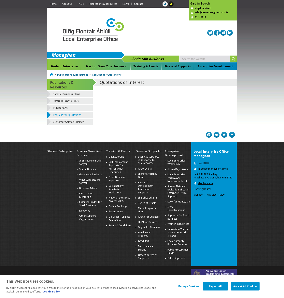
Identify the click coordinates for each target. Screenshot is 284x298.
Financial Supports (177, 66)
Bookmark (224, 135)
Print (209, 135)
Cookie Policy (51, 295)
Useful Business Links (65, 101)
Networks (84, 210)
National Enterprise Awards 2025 (119, 199)
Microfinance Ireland (145, 248)
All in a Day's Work (177, 169)
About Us (67, 3)
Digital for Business (149, 227)
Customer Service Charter (68, 121)
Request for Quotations (106, 74)
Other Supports (176, 258)
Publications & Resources (103, 3)
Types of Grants (147, 202)
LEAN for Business (148, 222)
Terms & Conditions (120, 225)
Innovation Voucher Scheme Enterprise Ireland (178, 232)
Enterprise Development (215, 66)
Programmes (116, 211)
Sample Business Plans (66, 94)
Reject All (215, 290)
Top (232, 135)
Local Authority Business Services (177, 243)
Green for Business (149, 216)
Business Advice (88, 188)
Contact (138, 3)
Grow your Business (90, 174)
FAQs (81, 3)
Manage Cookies (188, 290)
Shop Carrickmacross (176, 208)
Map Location (202, 8)
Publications (60, 108)
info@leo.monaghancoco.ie (211, 12)
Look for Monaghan (178, 201)
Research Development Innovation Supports (145, 187)
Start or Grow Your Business (105, 66)
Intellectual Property (144, 234)
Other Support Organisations (87, 217)
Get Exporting (116, 156)
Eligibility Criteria (147, 197)
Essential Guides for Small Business (90, 204)
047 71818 (200, 16)
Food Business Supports (117, 179)
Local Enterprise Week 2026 (176, 162)
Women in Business (178, 223)
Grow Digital (145, 168)
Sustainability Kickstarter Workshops (116, 189)
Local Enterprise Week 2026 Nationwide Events (177, 178)
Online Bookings (118, 206)
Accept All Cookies (245, 290)
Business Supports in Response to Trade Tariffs (148, 160)
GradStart (143, 241)
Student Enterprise (64, 66)
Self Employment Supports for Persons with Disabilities (118, 167)
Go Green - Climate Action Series (119, 218)
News (125, 3)
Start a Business (88, 169)
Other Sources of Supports (147, 256)
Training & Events (146, 66)
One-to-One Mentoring (86, 195)
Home (53, 3)
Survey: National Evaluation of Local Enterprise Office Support (178, 191)
